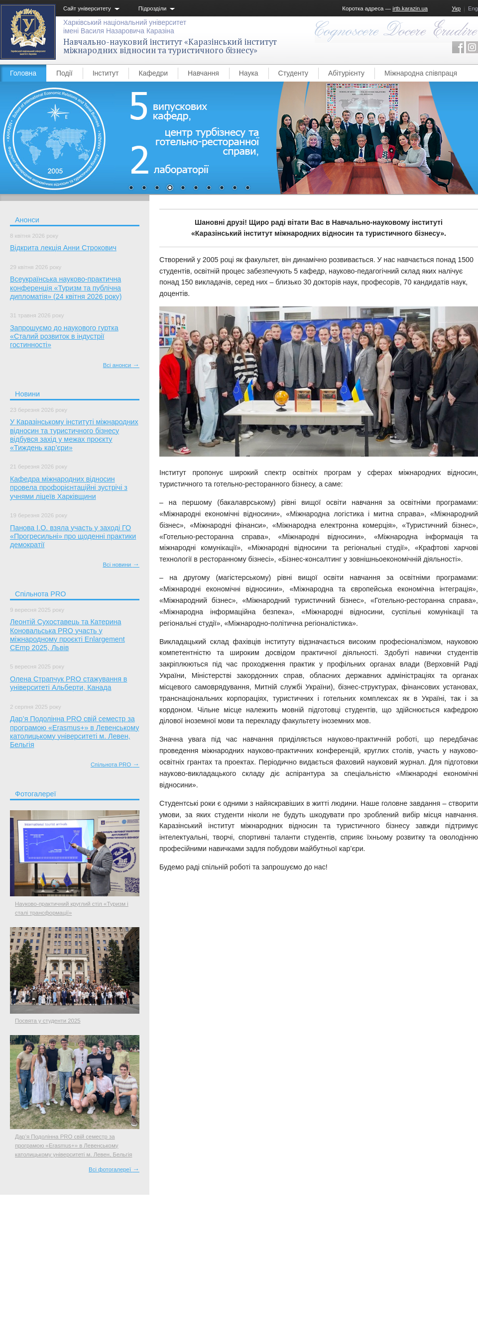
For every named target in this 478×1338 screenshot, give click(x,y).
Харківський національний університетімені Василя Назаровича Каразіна (124, 26)
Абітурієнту (346, 73)
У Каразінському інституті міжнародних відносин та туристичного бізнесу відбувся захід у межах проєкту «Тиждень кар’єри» (74, 435)
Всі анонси (121, 365)
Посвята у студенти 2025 (48, 1021)
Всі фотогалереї (114, 1169)
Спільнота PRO (115, 764)
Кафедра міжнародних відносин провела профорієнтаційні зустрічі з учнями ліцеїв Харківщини (68, 487)
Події (64, 73)
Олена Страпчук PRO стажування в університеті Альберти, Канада (68, 683)
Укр (456, 8)
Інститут (106, 73)
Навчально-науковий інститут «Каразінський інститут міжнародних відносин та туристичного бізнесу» (170, 46)
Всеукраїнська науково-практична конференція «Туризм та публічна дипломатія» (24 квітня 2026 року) (65, 287)
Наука (248, 73)
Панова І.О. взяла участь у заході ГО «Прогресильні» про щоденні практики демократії (73, 536)
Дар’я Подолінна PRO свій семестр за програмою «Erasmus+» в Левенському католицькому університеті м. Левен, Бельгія (74, 732)
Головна (23, 73)
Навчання (203, 73)
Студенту (293, 73)
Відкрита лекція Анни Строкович (63, 248)
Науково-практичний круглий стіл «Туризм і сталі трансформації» (71, 908)
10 (247, 188)
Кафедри (153, 73)
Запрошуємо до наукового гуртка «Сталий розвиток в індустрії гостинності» (64, 336)
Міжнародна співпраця (420, 73)
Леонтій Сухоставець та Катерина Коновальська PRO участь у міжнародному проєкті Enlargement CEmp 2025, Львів (67, 635)
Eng (473, 8)
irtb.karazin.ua (410, 8)
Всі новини (121, 565)
